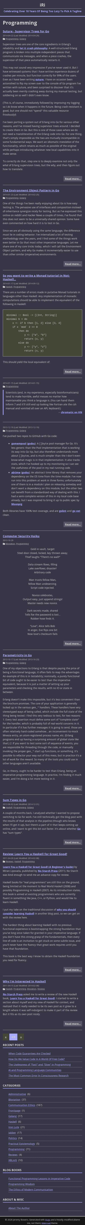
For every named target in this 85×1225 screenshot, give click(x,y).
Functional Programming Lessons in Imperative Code (39, 1177)
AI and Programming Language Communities (34, 1069)
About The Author (19, 1207)
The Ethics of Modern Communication (30, 1188)
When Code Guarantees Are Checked (29, 1052)
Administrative (17, 1093)
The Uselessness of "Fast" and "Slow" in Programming (39, 1063)
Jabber (12, 1131)
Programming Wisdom (21, 1183)
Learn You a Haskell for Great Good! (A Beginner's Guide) (38, 865)
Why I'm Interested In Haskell (24, 980)
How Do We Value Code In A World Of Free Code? (36, 1058)
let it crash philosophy (33, 48)
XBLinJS (12, 1159)
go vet (76, 510)
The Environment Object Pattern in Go (31, 190)
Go (78, 827)
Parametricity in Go (17, 655)
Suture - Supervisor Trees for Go (26, 31)
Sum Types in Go (14, 799)
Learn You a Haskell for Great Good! (32, 997)
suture (39, 79)
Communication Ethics (21, 1104)
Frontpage (14, 1109)
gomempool (18, 443)
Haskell (9, 286)
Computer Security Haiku (21, 535)
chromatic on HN (71, 412)
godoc (31, 443)
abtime (15, 472)
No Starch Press (48, 869)
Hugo (47, 1218)
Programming (12, 38)
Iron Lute (13, 1126)
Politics (12, 1137)
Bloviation (10, 543)
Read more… (73, 178)
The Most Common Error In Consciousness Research (38, 1074)
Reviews (9, 860)
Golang (22, 38)
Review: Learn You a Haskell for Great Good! (35, 853)
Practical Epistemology (21, 1142)
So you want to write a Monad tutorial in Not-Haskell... (36, 277)
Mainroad (46, 1221)
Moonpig (16, 503)
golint (62, 510)
